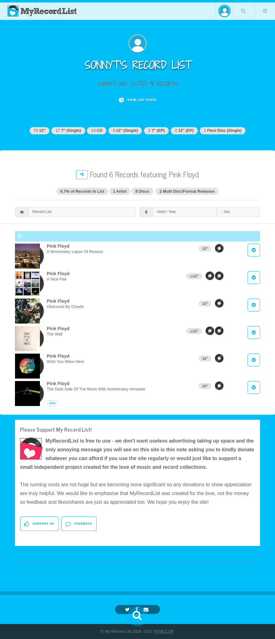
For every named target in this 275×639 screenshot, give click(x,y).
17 (68, 130)
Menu (265, 10)
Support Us (39, 524)
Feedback (78, 524)
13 (96, 130)
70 (40, 130)
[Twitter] (128, 609)
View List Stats (137, 100)
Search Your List (243, 10)
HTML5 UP (163, 631)
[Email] (146, 609)
